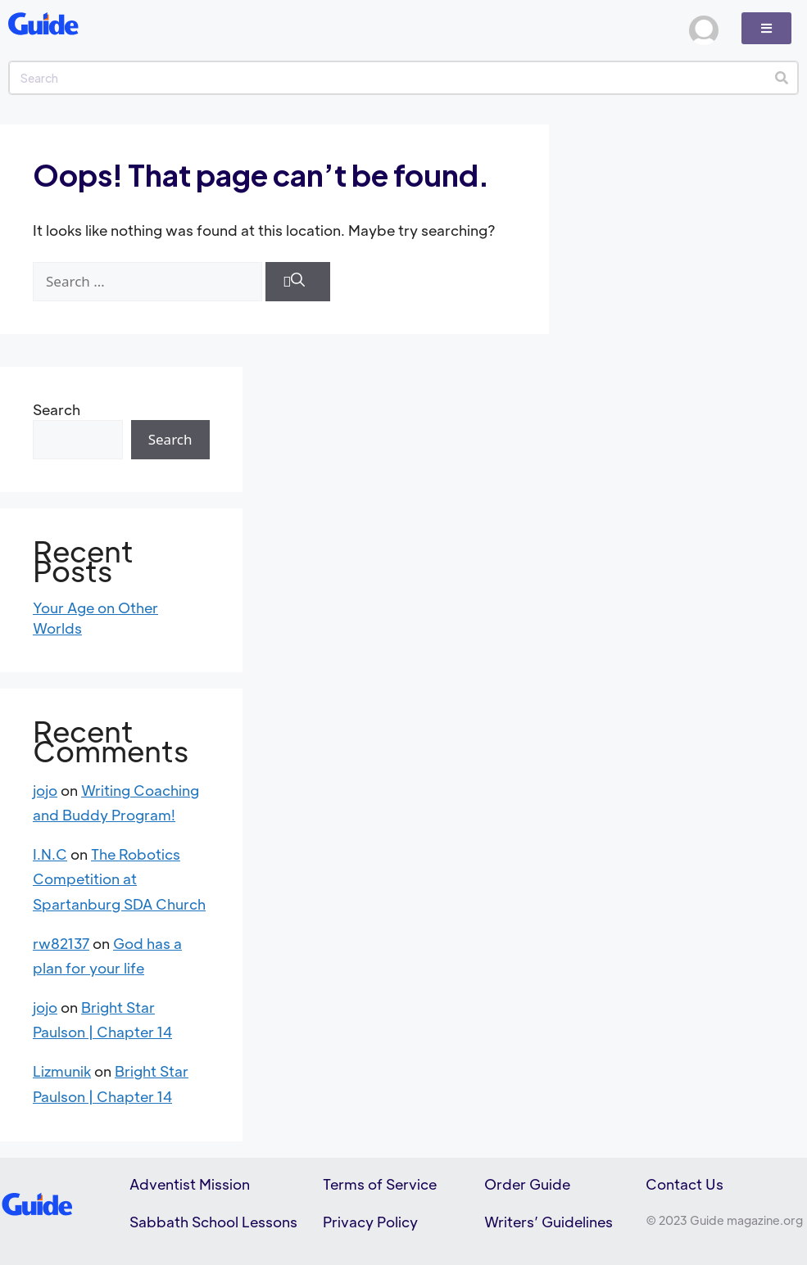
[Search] (781, 77)
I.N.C (50, 854)
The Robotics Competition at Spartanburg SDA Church (119, 879)
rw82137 (61, 943)
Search (56, 409)
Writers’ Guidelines (548, 1222)
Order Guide (527, 1184)
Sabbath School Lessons (213, 1222)
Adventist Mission (189, 1184)
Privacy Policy (370, 1222)
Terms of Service (380, 1184)
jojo (45, 790)
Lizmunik (62, 1071)
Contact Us (684, 1184)
